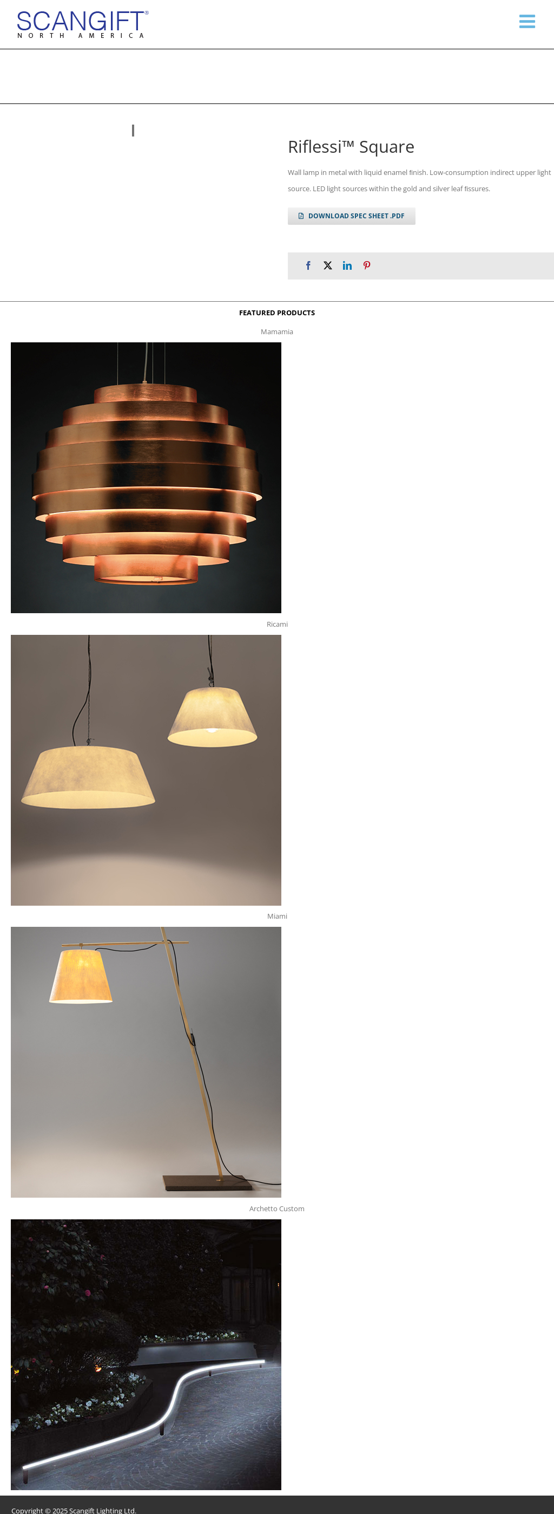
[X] (328, 266)
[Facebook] (308, 266)
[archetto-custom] (146, 1222)
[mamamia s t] (146, 345)
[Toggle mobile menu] (528, 21)
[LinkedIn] (347, 266)
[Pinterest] (367, 266)
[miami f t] (146, 930)
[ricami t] (146, 638)
